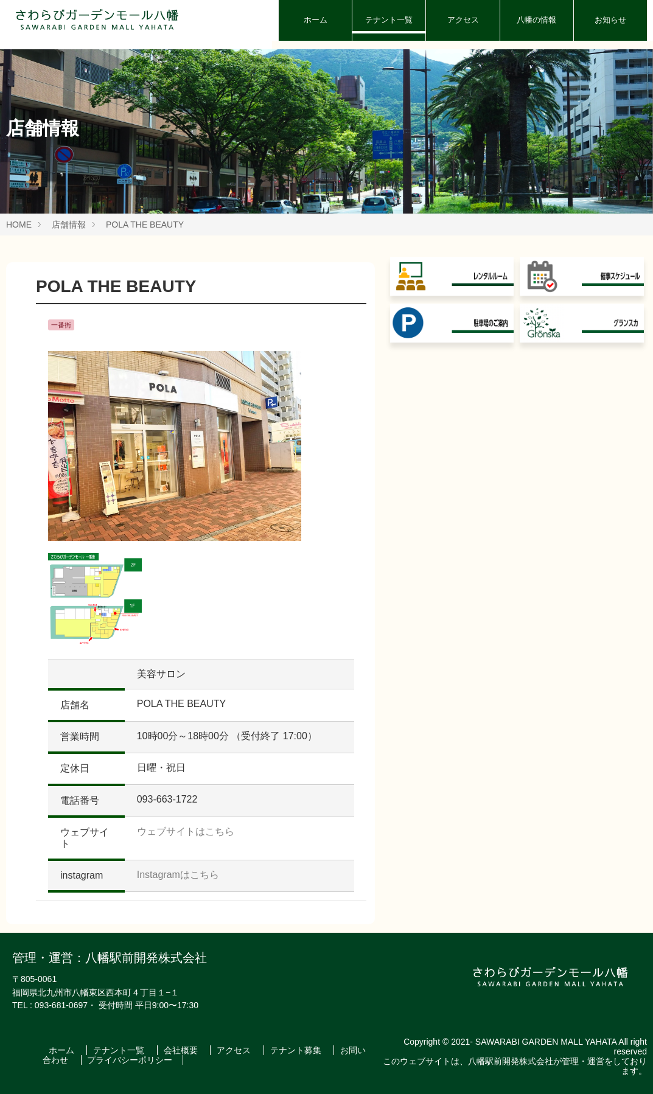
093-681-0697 (61, 1005)
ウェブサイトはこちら (185, 831)
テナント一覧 (389, 19)
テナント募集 (297, 1050)
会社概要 (182, 1050)
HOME (19, 224)
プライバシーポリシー (129, 1060)
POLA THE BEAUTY (145, 224)
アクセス (463, 19)
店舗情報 (69, 224)
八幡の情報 (536, 19)
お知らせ (610, 19)
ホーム (315, 19)
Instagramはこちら (178, 874)
